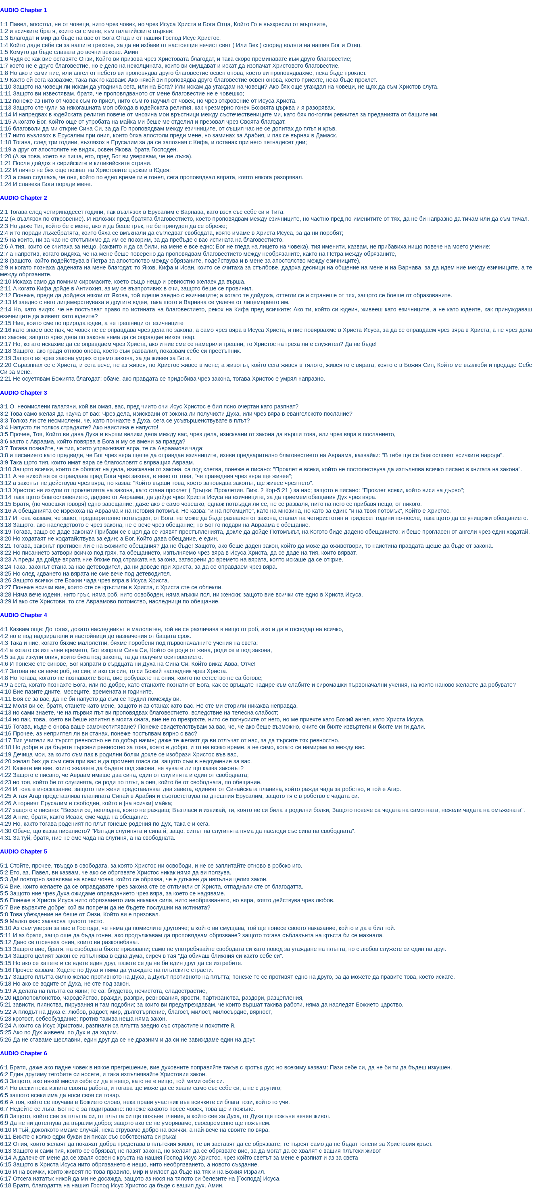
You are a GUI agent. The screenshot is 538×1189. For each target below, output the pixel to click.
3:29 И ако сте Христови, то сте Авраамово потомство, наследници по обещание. (110, 601)
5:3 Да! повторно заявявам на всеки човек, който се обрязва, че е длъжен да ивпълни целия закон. (134, 879)
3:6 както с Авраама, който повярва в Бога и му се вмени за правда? (93, 441)
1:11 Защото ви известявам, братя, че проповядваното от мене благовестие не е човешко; (122, 93)
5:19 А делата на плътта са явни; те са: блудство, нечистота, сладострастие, (103, 991)
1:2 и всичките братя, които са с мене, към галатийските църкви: (87, 31)
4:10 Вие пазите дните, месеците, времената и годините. (76, 691)
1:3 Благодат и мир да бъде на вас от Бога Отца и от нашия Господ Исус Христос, (110, 38)
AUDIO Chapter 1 (23, 10)
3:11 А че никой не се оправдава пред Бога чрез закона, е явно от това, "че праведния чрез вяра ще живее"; (146, 476)
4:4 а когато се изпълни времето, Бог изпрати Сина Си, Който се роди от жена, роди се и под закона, (136, 650)
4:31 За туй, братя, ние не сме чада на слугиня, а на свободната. (87, 838)
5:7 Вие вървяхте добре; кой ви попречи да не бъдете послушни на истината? (105, 907)
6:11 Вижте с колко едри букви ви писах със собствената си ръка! (88, 1136)
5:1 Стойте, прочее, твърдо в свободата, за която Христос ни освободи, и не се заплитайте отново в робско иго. (151, 865)
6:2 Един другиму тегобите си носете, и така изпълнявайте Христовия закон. (103, 1074)
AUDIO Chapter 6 (23, 1053)
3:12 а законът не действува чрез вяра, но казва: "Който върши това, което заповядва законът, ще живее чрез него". (157, 483)
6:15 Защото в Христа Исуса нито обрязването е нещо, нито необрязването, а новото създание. (129, 1164)
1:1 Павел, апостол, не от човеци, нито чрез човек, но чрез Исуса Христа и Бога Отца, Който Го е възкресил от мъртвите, (163, 24)
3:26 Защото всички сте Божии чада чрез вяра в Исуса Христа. (84, 580)
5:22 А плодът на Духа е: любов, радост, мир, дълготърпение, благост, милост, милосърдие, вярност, (136, 1012)
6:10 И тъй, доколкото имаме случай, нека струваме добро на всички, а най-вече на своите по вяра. (135, 1130)
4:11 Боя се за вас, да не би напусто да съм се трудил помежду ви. (90, 699)
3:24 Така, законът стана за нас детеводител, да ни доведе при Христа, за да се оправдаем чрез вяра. (138, 566)
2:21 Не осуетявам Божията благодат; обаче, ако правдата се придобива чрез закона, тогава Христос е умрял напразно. (162, 378)
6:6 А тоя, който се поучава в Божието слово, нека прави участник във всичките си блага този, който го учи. (145, 1102)
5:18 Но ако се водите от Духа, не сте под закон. (65, 983)
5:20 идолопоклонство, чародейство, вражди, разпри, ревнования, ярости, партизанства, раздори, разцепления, (152, 997)
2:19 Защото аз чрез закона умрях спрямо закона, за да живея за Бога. (95, 358)
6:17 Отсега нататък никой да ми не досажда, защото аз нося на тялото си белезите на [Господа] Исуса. (140, 1178)
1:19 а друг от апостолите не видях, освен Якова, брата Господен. (89, 149)
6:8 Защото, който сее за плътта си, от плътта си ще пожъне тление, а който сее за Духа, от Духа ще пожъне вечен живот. (165, 1116)
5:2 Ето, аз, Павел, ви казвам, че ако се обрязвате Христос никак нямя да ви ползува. (115, 872)
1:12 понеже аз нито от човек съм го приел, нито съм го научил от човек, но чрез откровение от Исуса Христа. (148, 100)
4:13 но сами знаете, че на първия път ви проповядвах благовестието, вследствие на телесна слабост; (139, 712)
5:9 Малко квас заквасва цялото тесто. (52, 921)
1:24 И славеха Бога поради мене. (46, 184)
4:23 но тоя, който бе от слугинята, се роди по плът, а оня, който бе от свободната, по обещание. (131, 782)
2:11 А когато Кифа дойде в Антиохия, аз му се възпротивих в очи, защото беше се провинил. (126, 288)
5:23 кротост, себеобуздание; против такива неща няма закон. (83, 1018)
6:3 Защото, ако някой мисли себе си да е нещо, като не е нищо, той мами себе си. (112, 1081)
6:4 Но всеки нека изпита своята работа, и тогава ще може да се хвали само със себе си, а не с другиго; (141, 1088)
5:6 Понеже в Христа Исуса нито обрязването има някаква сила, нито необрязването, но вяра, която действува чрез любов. (167, 900)
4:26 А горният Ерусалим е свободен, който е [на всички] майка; (86, 803)
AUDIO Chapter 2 (23, 198)
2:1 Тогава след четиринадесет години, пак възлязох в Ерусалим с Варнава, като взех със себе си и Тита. (142, 212)
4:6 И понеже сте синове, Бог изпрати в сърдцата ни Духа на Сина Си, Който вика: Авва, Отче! (128, 664)
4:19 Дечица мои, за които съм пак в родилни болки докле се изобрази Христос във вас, (119, 754)
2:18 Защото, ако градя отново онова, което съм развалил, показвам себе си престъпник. (120, 351)
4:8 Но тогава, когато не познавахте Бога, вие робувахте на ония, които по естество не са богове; (131, 678)
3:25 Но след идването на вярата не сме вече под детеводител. (85, 573)
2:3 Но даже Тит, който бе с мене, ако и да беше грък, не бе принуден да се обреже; (113, 226)
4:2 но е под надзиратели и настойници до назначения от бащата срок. (95, 636)
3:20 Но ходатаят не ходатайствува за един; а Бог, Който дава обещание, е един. (109, 538)
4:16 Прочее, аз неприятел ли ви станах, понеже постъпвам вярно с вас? (98, 733)
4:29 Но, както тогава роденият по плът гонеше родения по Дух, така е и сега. (105, 823)
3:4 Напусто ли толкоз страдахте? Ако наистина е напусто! (79, 427)
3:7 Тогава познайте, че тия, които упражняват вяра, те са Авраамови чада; (102, 448)
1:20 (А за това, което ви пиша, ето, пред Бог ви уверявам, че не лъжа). (96, 156)
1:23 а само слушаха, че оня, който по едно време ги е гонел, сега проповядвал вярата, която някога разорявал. (151, 177)
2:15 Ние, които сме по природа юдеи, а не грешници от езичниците (92, 323)
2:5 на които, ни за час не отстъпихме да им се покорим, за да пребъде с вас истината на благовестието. (142, 239)
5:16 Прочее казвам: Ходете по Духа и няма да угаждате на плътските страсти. (106, 970)
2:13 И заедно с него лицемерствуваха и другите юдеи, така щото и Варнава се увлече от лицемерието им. (145, 302)
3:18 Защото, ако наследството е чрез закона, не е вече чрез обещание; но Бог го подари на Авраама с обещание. (155, 525)
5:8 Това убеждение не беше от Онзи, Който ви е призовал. (80, 914)
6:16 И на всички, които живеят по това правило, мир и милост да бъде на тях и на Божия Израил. (133, 1171)
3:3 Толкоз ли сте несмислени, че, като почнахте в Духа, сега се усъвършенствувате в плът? (125, 420)
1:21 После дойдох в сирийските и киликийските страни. (76, 163)
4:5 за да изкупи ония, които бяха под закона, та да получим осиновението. (101, 657)
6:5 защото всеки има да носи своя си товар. (60, 1095)
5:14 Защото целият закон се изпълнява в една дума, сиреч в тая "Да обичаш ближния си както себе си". (142, 956)
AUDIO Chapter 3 (23, 392)
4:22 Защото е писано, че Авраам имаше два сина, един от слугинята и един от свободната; (124, 775)
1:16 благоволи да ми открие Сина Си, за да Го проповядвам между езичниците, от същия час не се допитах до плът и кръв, (168, 128)
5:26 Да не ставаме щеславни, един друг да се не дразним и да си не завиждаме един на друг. (127, 1039)
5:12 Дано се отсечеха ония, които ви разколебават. (69, 942)
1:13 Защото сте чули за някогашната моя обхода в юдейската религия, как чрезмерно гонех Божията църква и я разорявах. (167, 107)
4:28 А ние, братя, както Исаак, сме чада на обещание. (74, 817)
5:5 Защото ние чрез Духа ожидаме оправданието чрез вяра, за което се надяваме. (112, 893)
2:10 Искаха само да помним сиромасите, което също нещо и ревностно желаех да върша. (123, 281)
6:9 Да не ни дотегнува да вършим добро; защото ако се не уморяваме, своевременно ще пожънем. (135, 1123)
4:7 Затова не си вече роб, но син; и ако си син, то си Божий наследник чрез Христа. (113, 671)
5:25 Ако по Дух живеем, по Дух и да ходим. (59, 1032)
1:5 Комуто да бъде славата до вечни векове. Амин (69, 52)
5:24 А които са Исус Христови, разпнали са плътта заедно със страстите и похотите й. (118, 1025)
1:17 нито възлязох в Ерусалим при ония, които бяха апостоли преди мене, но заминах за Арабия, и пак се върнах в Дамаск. (168, 135)
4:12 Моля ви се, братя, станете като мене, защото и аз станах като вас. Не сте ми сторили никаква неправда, (149, 705)
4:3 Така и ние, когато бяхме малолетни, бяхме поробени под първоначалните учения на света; (129, 643)
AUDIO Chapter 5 (23, 851)
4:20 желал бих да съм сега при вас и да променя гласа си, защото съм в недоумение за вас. (126, 761)
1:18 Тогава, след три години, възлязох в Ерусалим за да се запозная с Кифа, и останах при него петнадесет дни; (153, 142)
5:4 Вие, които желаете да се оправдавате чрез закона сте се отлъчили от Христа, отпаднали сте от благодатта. (151, 886)
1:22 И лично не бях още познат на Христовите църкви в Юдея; (85, 170)
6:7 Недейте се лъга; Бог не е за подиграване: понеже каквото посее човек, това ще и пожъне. (127, 1109)
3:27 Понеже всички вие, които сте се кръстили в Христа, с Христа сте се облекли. (111, 587)
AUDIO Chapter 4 (23, 615)
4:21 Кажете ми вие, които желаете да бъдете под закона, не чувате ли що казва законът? (122, 768)
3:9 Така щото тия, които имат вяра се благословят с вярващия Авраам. (97, 462)
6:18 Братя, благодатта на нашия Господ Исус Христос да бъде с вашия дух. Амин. (112, 1185)
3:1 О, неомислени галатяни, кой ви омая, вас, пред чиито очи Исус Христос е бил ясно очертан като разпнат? (149, 406)
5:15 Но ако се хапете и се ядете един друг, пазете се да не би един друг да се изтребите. (121, 963)
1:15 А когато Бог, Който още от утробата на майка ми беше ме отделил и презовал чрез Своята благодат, (143, 121)
